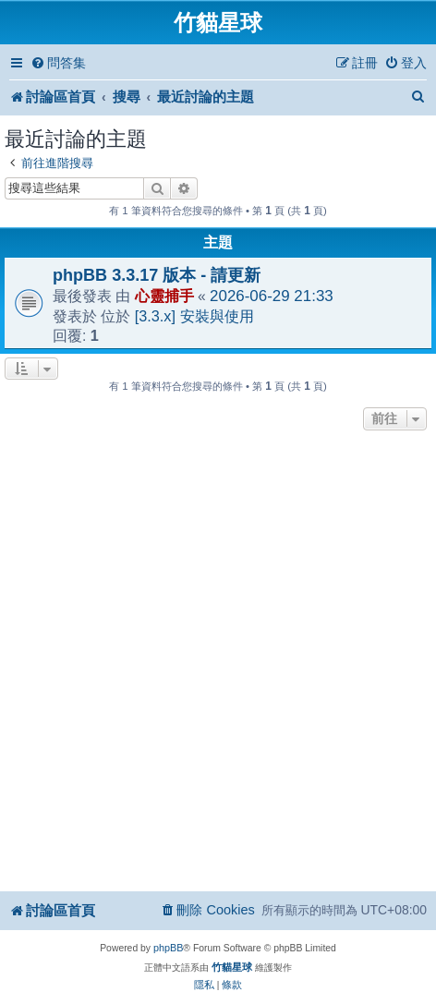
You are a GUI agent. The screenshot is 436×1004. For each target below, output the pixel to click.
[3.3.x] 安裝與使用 (194, 316)
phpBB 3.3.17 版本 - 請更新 (156, 275)
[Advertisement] (218, 662)
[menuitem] (58, 63)
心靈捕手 (164, 295)
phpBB (168, 947)
